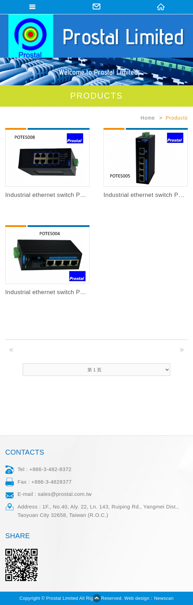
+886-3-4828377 (51, 482)
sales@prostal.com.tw (65, 494)
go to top (96, 598)
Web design (136, 598)
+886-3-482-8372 (50, 469)
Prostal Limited (96, 36)
